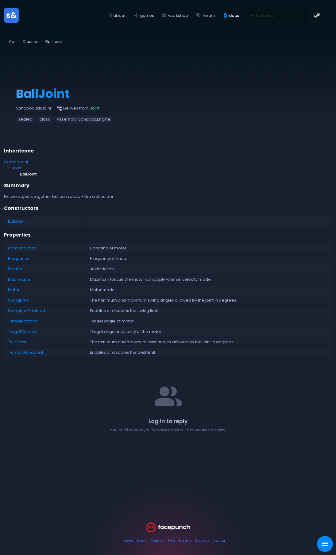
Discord (202, 540)
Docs (142, 540)
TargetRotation (23, 321)
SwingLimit (18, 300)
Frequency (18, 258)
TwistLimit (17, 342)
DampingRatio (22, 248)
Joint (16, 168)
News (128, 540)
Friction (15, 269)
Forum (185, 540)
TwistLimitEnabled (25, 352)
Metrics (157, 540)
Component (16, 162)
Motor (14, 290)
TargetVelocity (22, 331)
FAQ (171, 540)
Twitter (219, 540)
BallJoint (16, 221)
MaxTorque (19, 279)
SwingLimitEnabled (26, 311)
